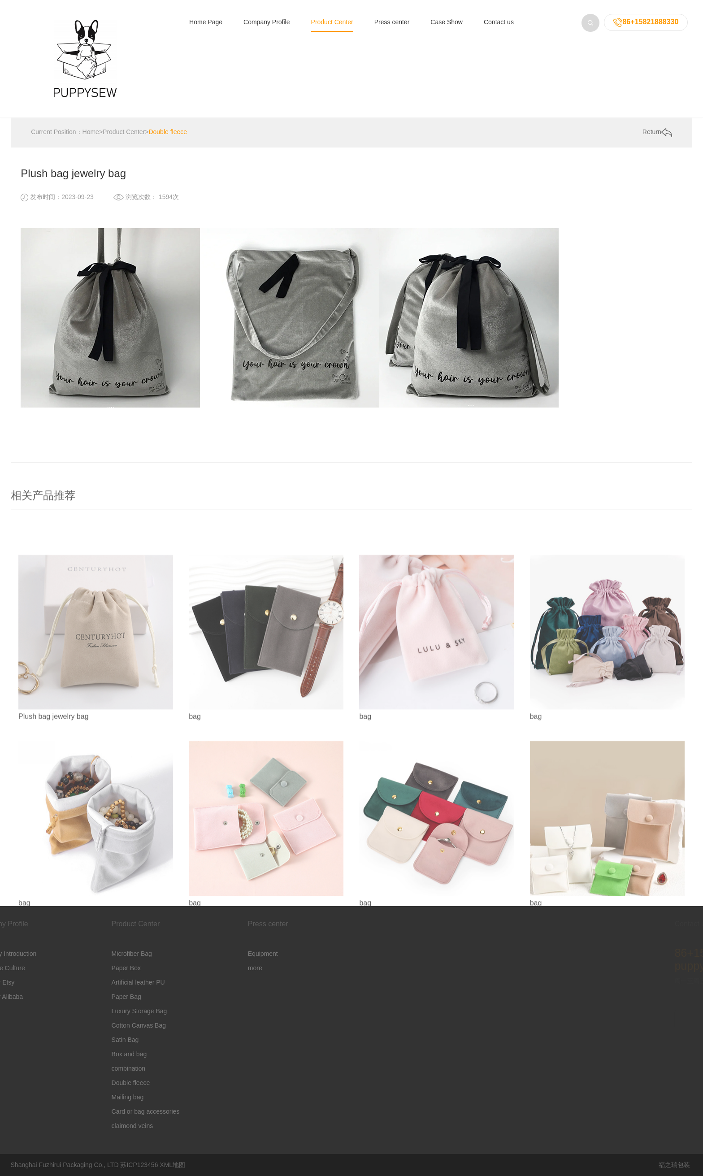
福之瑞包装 (674, 1164)
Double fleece (167, 132)
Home (90, 132)
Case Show (446, 22)
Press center (392, 22)
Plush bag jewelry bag (53, 841)
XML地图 (172, 1164)
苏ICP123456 (139, 1164)
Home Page (205, 22)
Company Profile (266, 22)
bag (195, 841)
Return (657, 132)
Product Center (332, 22)
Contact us (499, 22)
